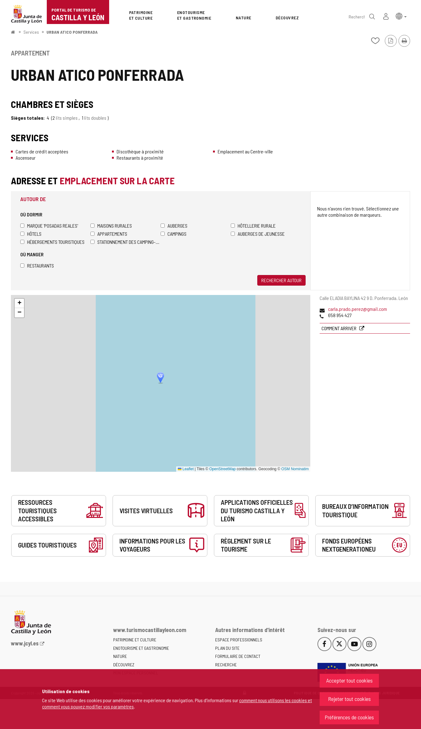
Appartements (108, 234)
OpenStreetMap (222, 469)
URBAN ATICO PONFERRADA (72, 32)
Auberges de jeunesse (258, 234)
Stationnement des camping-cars (125, 242)
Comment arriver (339, 328)
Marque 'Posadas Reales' (49, 226)
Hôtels (30, 234)
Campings (173, 234)
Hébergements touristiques (52, 242)
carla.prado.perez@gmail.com (357, 309)
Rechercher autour (281, 280)
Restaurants (37, 265)
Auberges (174, 226)
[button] (401, 16)
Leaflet (186, 469)
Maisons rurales (111, 226)
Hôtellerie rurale (253, 226)
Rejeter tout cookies (349, 698)
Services (31, 32)
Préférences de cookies (349, 717)
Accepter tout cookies (349, 680)
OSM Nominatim (295, 469)
